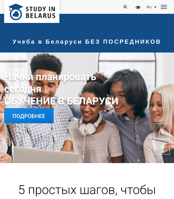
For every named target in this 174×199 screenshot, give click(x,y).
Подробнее (28, 116)
